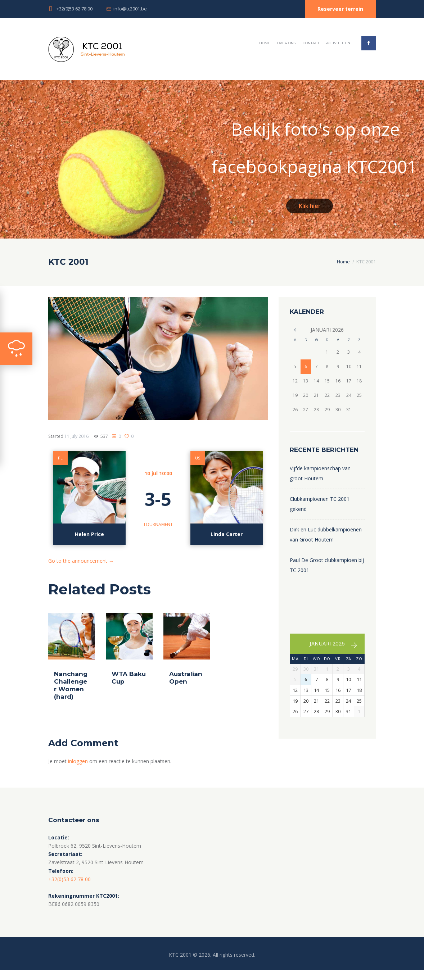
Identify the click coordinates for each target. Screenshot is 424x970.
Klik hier (309, 205)
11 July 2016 (76, 436)
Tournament (158, 524)
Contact (311, 43)
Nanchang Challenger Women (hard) (70, 685)
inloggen (78, 761)
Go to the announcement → (81, 560)
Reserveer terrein (340, 8)
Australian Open (185, 677)
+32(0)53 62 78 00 (75, 8)
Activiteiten (338, 43)
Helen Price (89, 534)
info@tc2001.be (130, 8)
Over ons (286, 43)
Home (264, 43)
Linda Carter (227, 534)
